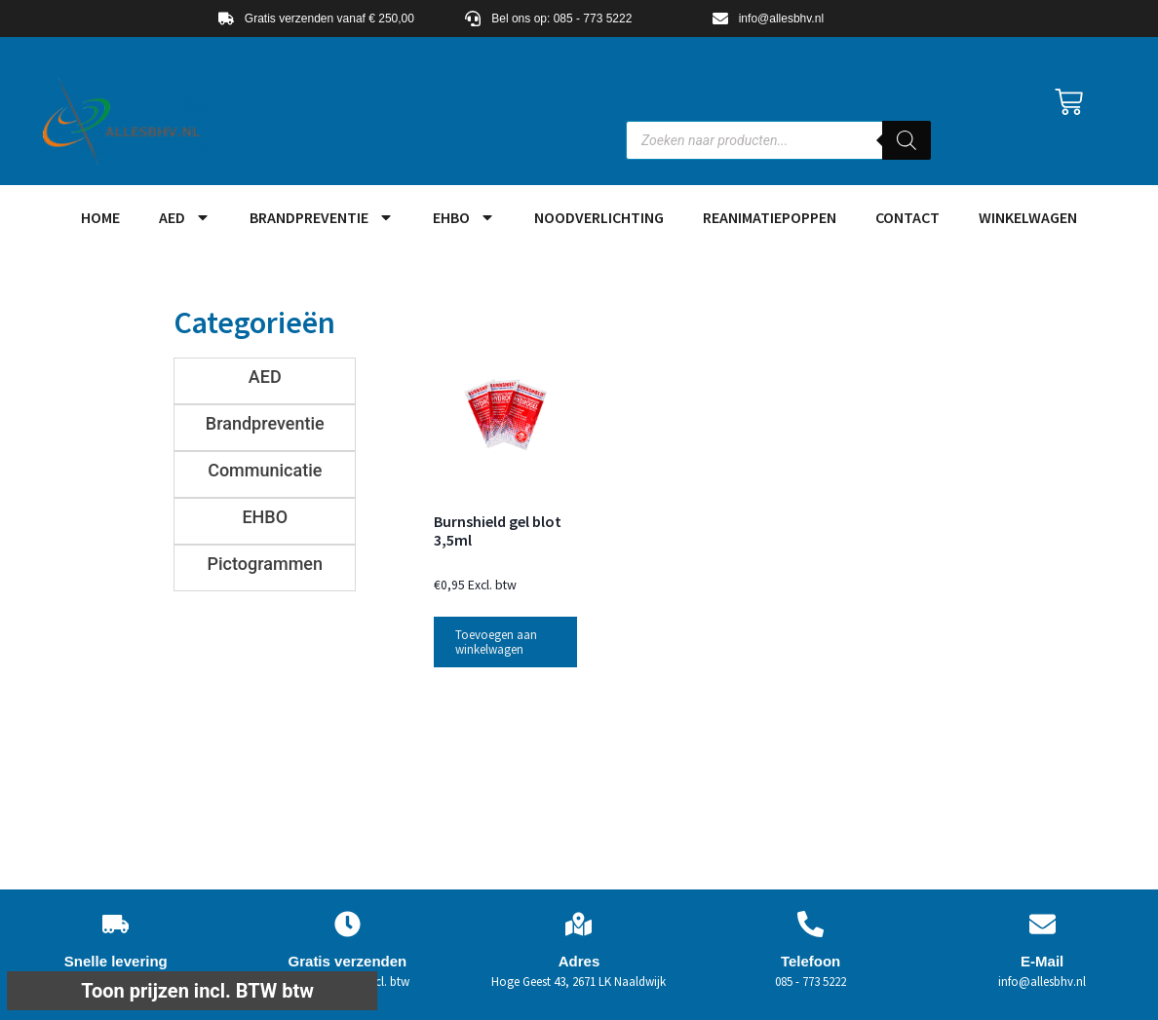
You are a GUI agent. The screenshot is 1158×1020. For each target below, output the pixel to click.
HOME (100, 217)
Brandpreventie (322, 217)
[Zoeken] (906, 140)
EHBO (464, 217)
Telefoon (810, 961)
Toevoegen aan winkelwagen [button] (496, 642)
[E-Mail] (1042, 924)
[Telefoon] (810, 924)
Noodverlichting (599, 217)
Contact (907, 217)
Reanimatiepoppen (769, 217)
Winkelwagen (1028, 217)
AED (185, 217)
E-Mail (1042, 961)
